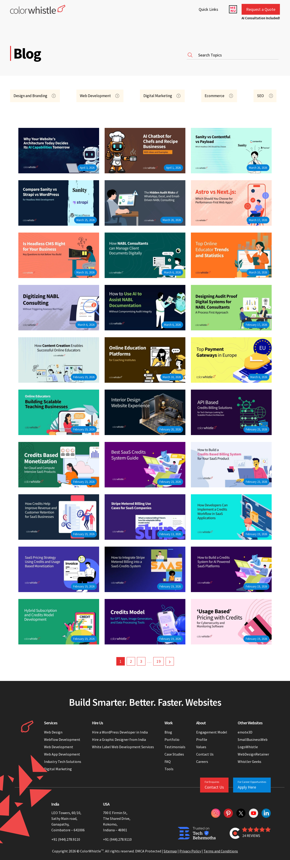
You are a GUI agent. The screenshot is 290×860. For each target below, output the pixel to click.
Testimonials (175, 747)
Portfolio (172, 739)
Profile (201, 739)
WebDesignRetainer (253, 754)
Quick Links (208, 9)
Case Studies (174, 754)
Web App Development (62, 754)
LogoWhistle (248, 747)
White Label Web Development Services (123, 747)
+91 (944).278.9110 (65, 839)
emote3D (245, 732)
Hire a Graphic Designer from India (119, 739)
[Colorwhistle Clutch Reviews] (250, 833)
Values (201, 747)
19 (158, 661)
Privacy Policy (190, 851)
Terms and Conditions (221, 851)
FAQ (168, 761)
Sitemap (170, 851)
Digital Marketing (58, 769)
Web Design (53, 732)
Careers (202, 761)
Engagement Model (211, 732)
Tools (169, 769)
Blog (168, 732)
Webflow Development (62, 739)
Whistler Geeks (249, 761)
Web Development (58, 747)
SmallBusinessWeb (253, 739)
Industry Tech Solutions (62, 761)
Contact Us (205, 754)
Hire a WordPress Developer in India (120, 732)
